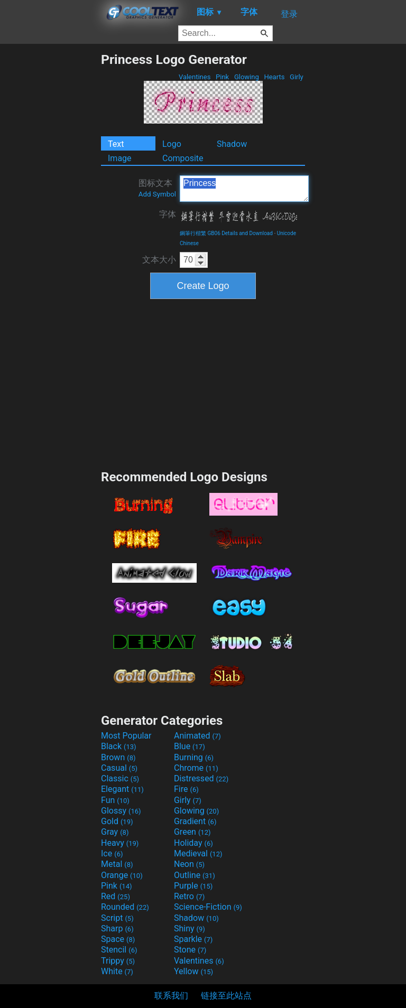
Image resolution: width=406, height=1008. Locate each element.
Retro (189, 896)
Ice (112, 853)
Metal (117, 864)
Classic (120, 778)
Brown (118, 757)
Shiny (189, 928)
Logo (171, 144)
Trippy (118, 961)
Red (115, 896)
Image (120, 158)
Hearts (274, 77)
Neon (189, 864)
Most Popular (126, 736)
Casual (119, 768)
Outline (194, 875)
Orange (122, 875)
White (117, 971)
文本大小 (159, 260)
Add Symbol (157, 194)
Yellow (193, 971)
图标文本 (157, 188)
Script (117, 918)
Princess (244, 188)
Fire (186, 789)
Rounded (125, 907)
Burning (194, 757)
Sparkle (193, 939)
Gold (117, 821)
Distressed (201, 778)
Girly (296, 77)
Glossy (121, 811)
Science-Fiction (208, 907)
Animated (197, 736)
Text (116, 144)
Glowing (247, 77)
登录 (289, 14)
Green (192, 832)
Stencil (119, 950)
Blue (189, 746)
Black (118, 746)
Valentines (195, 77)
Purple (193, 886)
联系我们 (171, 996)
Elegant (122, 789)
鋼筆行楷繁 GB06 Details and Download (226, 233)
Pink (222, 77)
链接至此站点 (226, 996)
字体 (167, 214)
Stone (190, 950)
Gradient (195, 821)
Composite (183, 158)
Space (118, 939)
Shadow (232, 144)
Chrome (196, 768)
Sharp (117, 928)
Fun (115, 800)
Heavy (120, 843)
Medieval (198, 853)
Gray (114, 832)
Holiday (193, 843)
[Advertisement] (50, 210)
